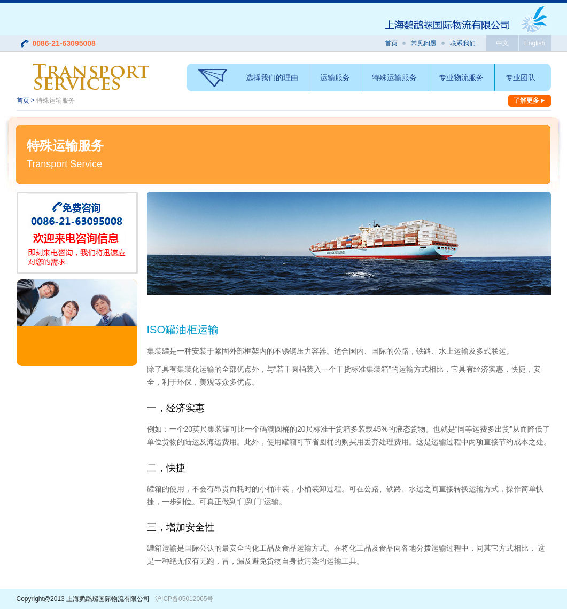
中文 (502, 43)
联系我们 (463, 43)
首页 (391, 43)
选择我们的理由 (272, 77)
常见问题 (424, 43)
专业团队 (520, 77)
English (534, 43)
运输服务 (335, 77)
